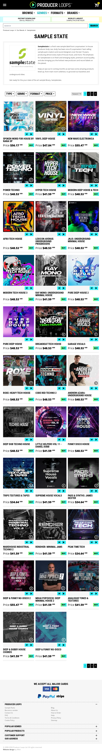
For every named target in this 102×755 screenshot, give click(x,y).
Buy (31, 145)
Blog (52, 708)
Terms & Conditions (12, 718)
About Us (54, 710)
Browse (27, 13)
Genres (42, 13)
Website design (8, 749)
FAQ (6, 715)
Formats (57, 13)
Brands (72, 13)
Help (52, 715)
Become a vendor (11, 710)
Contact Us (9, 713)
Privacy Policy (56, 718)
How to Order (56, 713)
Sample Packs (10, 708)
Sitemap (54, 720)
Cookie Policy (9, 720)
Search (94, 25)
